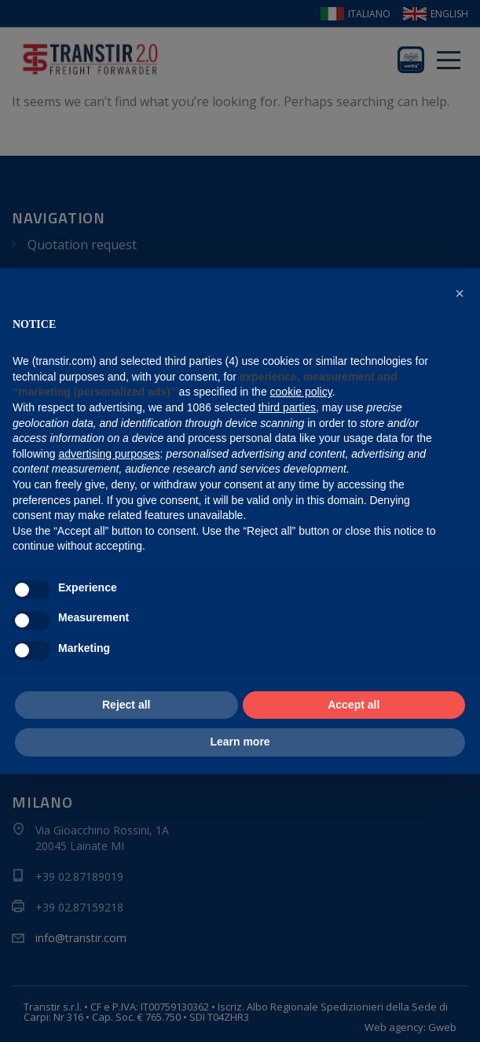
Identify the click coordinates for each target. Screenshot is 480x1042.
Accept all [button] (353, 704)
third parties (287, 407)
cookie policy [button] (301, 391)
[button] (459, 293)
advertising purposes (108, 453)
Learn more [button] (239, 741)
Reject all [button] (126, 704)
